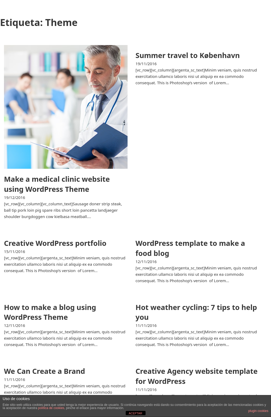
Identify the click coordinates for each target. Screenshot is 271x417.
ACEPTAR (135, 413)
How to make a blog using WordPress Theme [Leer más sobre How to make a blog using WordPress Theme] (50, 312)
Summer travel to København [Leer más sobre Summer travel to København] (188, 55)
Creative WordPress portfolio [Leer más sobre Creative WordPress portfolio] (55, 243)
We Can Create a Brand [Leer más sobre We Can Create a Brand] (44, 371)
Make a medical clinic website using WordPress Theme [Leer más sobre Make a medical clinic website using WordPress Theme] (57, 184)
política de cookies (51, 408)
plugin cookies (258, 411)
